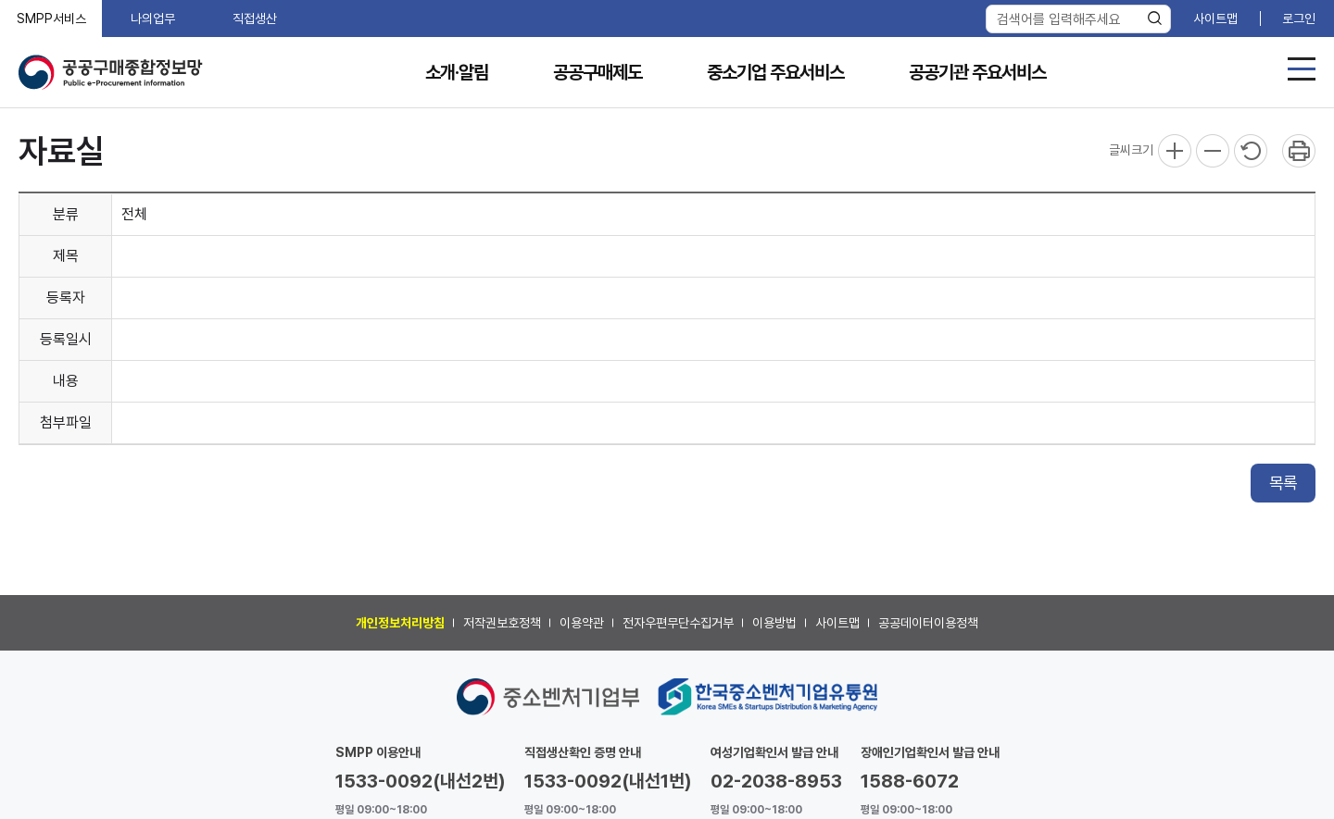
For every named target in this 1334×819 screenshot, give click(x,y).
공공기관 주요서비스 (977, 72)
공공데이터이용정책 (928, 622)
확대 (1174, 151)
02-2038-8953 (776, 781)
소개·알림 (456, 72)
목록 (1283, 482)
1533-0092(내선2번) (420, 781)
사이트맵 (1215, 18)
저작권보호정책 (502, 622)
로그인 (1298, 18)
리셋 (1250, 151)
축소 (1212, 151)
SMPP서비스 (51, 18)
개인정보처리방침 (400, 622)
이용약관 (582, 622)
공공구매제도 (597, 72)
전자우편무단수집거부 (678, 622)
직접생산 (255, 18)
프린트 (1298, 151)
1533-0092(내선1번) (608, 781)
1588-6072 (910, 781)
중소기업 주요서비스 (775, 72)
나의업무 (153, 18)
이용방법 (774, 622)
